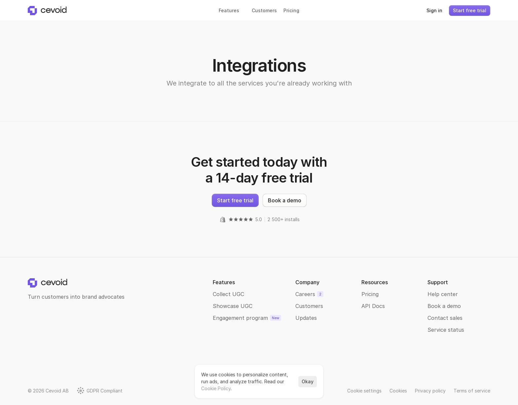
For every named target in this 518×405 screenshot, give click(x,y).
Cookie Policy (216, 388)
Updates (306, 318)
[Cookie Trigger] (364, 390)
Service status (445, 329)
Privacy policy (430, 390)
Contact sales (444, 318)
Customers (309, 306)
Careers (305, 294)
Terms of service (472, 390)
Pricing (370, 294)
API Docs (373, 306)
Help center (442, 294)
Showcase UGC (232, 306)
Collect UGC (228, 294)
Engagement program (240, 318)
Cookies (398, 390)
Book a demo (444, 306)
